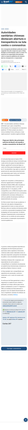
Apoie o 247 (5, 120)
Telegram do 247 (10, 311)
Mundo (7, 29)
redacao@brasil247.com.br (10, 305)
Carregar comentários (14, 348)
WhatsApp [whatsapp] (4, 66)
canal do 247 (21, 311)
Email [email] (24, 66)
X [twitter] (10, 66)
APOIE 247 (19, 2)
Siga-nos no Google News (15, 120)
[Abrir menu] (2, 2)
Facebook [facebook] (17, 66)
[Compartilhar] (26, 420)
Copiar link (17, 69)
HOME (2, 29)
